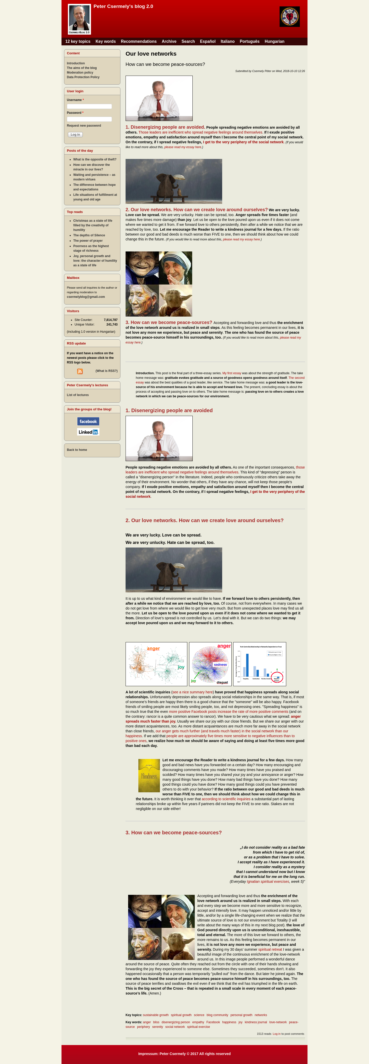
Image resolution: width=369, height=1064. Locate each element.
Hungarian (274, 41)
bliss (156, 1022)
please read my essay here (182, 147)
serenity (157, 1027)
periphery (143, 1027)
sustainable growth (156, 1015)
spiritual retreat (270, 949)
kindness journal (256, 1022)
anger (147, 1022)
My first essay (231, 373)
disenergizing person (176, 1022)
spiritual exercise (198, 1027)
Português (250, 41)
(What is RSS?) (107, 371)
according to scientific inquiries (226, 799)
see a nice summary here (192, 692)
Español (208, 41)
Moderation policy (80, 72)
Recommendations (139, 41)
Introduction (76, 63)
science (199, 1015)
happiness (229, 1022)
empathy (198, 1022)
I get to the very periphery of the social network (243, 142)
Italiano (228, 41)
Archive (169, 41)
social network (175, 1027)
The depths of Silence (89, 235)
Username (75, 100)
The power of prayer (88, 240)
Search (188, 41)
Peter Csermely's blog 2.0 (123, 6)
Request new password (84, 125)
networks (261, 1015)
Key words (106, 41)
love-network (278, 1022)
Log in (277, 1033)
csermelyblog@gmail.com (86, 297)
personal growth (241, 1015)
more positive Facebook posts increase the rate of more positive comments (228, 712)
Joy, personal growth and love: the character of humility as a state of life (95, 260)
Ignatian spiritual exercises (268, 881)
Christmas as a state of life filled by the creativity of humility (92, 225)
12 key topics (77, 41)
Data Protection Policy (83, 77)
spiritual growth (181, 1015)
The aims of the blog (82, 68)
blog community (217, 1015)
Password (75, 113)
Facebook (213, 1022)
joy (240, 1022)
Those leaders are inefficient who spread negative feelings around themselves (200, 132)
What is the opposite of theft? (95, 159)
